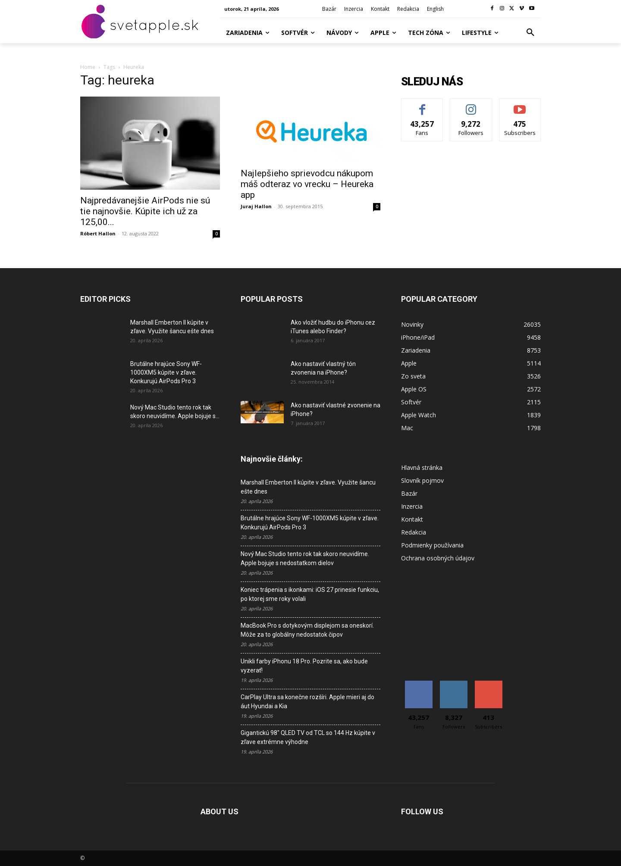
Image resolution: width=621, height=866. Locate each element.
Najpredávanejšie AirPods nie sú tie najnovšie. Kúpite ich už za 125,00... (145, 211)
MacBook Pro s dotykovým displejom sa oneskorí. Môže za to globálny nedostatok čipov (307, 630)
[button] (530, 32)
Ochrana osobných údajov (437, 558)
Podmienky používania (432, 545)
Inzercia (412, 506)
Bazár (409, 493)
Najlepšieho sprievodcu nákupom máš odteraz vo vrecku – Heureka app (307, 184)
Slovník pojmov (422, 480)
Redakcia (413, 532)
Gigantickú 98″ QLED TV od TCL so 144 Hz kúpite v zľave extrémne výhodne (308, 737)
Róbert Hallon (98, 233)
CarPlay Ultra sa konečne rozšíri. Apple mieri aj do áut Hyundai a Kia (307, 702)
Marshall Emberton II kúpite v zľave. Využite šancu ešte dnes (308, 487)
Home (87, 67)
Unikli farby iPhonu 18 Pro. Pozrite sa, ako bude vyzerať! (304, 666)
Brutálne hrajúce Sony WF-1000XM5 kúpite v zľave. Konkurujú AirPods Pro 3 (166, 372)
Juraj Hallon (256, 206)
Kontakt (412, 519)
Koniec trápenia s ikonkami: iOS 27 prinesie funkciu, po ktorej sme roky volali (310, 594)
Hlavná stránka (421, 467)
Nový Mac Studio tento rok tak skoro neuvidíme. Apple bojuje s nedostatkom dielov (305, 558)
